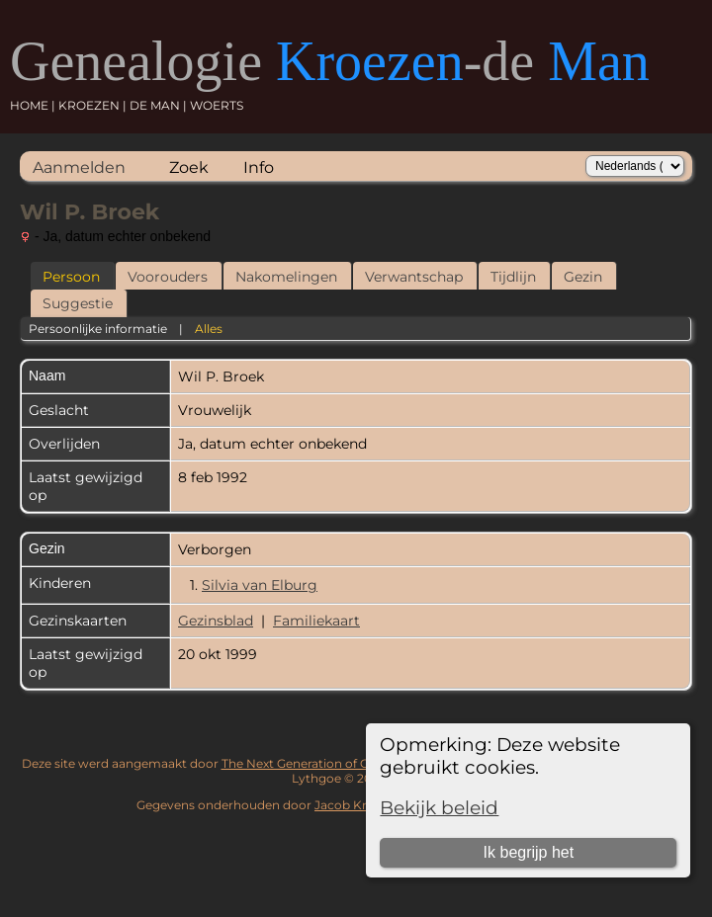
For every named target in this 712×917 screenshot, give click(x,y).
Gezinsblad (215, 620)
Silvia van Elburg (259, 585)
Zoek (189, 167)
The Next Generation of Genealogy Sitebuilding (359, 763)
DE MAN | (160, 105)
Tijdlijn (513, 277)
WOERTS (216, 105)
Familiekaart (316, 620)
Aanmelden (79, 167)
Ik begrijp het (529, 852)
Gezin (583, 277)
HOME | (34, 105)
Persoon (71, 277)
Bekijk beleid (439, 807)
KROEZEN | (94, 105)
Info (258, 167)
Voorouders (168, 277)
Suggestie (78, 303)
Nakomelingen (286, 277)
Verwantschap (414, 277)
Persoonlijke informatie (98, 328)
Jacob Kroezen (358, 804)
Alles (208, 328)
